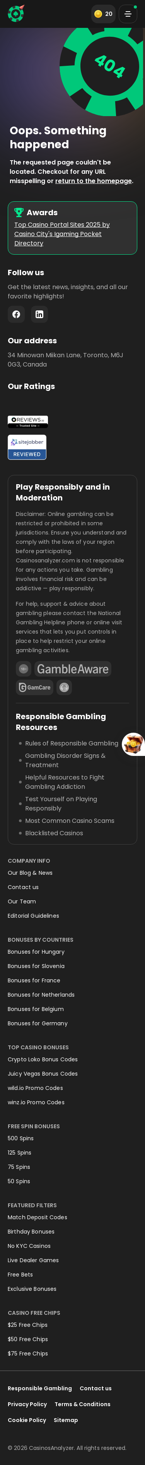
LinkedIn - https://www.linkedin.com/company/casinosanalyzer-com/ (39, 314)
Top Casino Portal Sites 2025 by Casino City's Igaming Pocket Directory (62, 234)
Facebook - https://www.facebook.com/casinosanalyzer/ (16, 314)
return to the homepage (93, 180)
